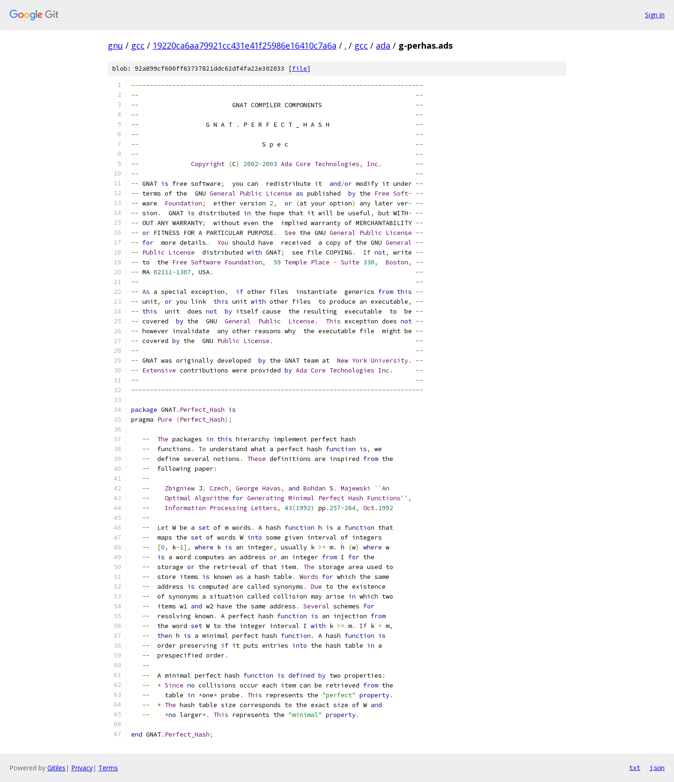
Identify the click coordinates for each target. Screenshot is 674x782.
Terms (108, 767)
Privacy (82, 767)
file (299, 69)
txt (634, 767)
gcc (138, 45)
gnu (115, 45)
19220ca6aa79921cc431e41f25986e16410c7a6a (245, 45)
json (657, 767)
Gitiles (56, 767)
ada (383, 45)
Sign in (655, 14)
